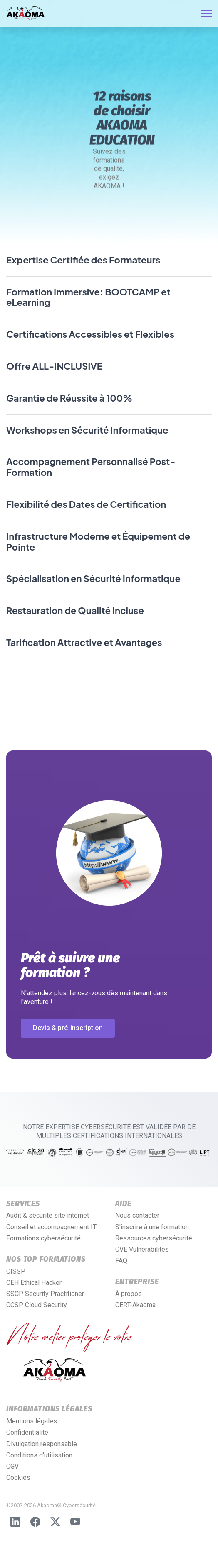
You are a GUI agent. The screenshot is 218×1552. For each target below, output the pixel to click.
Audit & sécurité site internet (47, 1215)
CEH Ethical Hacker (34, 1282)
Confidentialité (27, 1432)
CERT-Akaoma (135, 1305)
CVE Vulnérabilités (142, 1249)
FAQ (121, 1261)
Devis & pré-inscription (68, 1028)
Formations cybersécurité (43, 1238)
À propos (128, 1294)
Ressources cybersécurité (153, 1238)
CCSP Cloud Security (36, 1305)
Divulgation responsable (41, 1444)
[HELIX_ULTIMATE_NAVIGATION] (206, 13)
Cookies (18, 1477)
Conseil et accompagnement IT (51, 1227)
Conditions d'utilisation (39, 1455)
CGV (12, 1466)
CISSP (15, 1271)
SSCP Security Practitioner (45, 1294)
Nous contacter (137, 1215)
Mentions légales (31, 1421)
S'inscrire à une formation (152, 1227)
